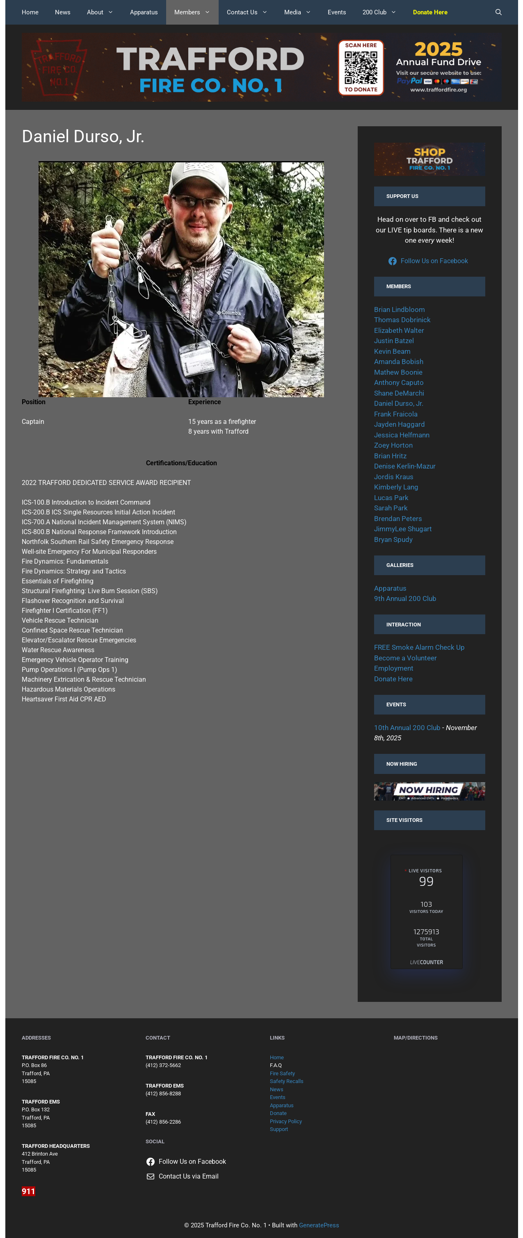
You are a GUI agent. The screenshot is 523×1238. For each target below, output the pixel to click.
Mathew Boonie (398, 372)
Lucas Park (391, 498)
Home (30, 12)
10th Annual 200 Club (407, 728)
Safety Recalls (287, 1081)
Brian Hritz (390, 456)
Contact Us (251, 12)
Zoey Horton (393, 445)
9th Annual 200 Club (405, 598)
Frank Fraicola (396, 414)
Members (196, 12)
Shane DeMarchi (399, 393)
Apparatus (144, 12)
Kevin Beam (392, 351)
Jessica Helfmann (401, 435)
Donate (278, 1113)
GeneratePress (319, 1225)
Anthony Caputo (399, 382)
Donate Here (393, 679)
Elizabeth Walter (399, 330)
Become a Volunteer (405, 658)
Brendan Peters (398, 518)
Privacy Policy (286, 1121)
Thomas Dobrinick (402, 320)
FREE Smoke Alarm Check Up (419, 647)
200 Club (384, 12)
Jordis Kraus (393, 477)
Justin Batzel (394, 341)
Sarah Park (391, 508)
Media (302, 12)
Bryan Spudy (393, 539)
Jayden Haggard (399, 424)
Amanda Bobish (398, 361)
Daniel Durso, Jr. (398, 403)
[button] (498, 12)
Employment (393, 668)
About (104, 12)
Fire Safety (282, 1073)
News (63, 12)
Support (279, 1129)
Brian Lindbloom (399, 309)
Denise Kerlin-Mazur (405, 466)
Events (337, 12)
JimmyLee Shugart (403, 529)
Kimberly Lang (396, 487)
